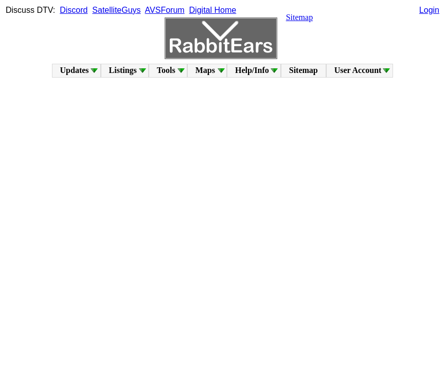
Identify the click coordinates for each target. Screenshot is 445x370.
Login (429, 10)
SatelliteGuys (116, 10)
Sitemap (299, 17)
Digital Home (213, 10)
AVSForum (165, 10)
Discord (73, 10)
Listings (123, 70)
